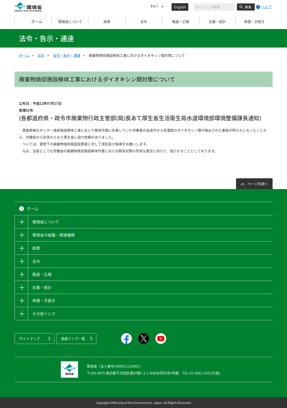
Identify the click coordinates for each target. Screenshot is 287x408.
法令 (41, 55)
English (180, 6)
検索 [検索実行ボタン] (248, 6)
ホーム (33, 21)
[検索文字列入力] (214, 7)
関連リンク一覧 (73, 338)
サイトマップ (29, 338)
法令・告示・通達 (66, 55)
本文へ (155, 6)
